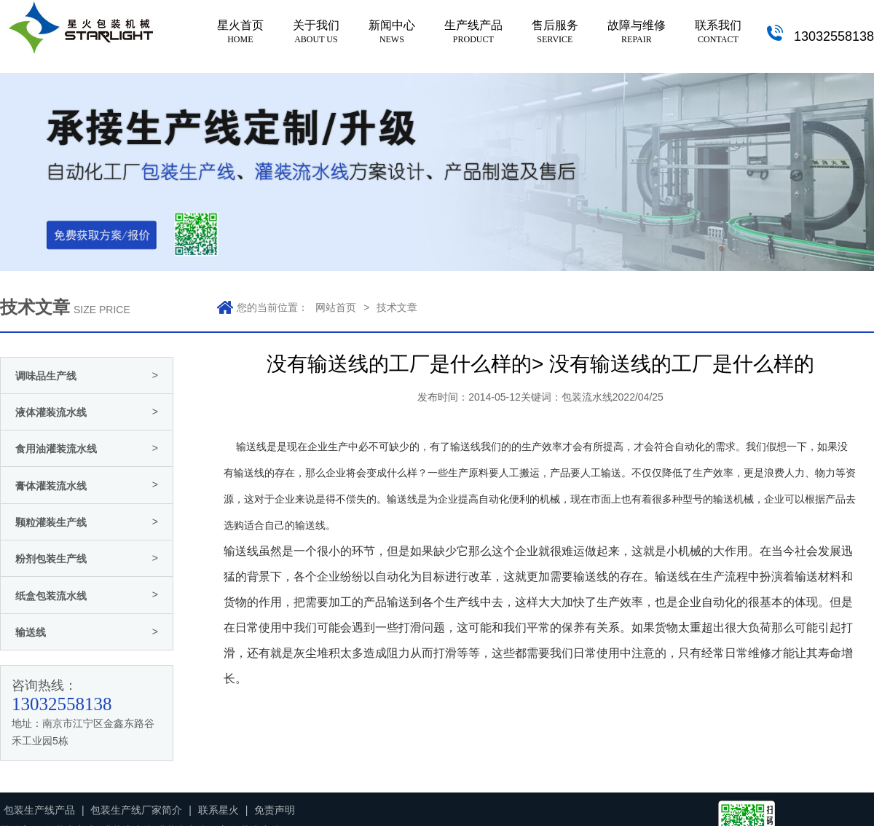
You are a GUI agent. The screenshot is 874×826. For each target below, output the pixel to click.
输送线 (402, 499)
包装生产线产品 (39, 810)
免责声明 (274, 810)
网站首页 (335, 307)
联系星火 (218, 810)
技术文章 (397, 307)
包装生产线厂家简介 (136, 810)
